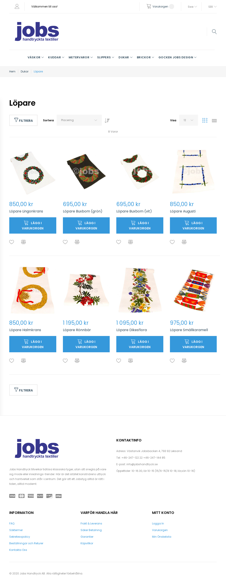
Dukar (24, 71)
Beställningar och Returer (26, 543)
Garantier (87, 537)
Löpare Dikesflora (131, 329)
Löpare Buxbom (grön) (82, 211)
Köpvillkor (87, 543)
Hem (12, 71)
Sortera (48, 120)
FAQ (11, 523)
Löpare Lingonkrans (26, 211)
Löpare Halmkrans (25, 329)
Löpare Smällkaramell (189, 329)
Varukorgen (160, 530)
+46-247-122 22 (132, 458)
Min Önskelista (161, 537)
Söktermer (16, 530)
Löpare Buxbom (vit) (134, 211)
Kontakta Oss (18, 550)
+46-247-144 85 (154, 458)
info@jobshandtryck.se (142, 464)
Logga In (158, 523)
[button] (11, 242)
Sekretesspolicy (19, 537)
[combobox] (79, 120)
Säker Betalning (91, 530)
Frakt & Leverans (91, 523)
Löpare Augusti (183, 211)
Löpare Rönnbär (77, 329)
